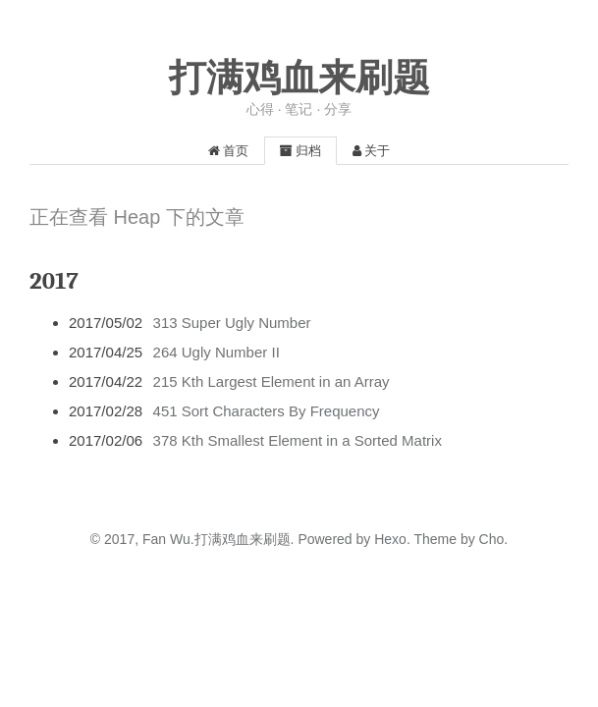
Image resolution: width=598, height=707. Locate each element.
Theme (433, 539)
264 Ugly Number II (216, 352)
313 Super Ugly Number (232, 322)
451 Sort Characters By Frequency (266, 411)
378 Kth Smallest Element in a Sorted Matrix (297, 440)
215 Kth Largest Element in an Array (271, 381)
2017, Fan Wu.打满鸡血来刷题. (199, 539)
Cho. (491, 539)
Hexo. (389, 539)
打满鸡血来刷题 (299, 77)
